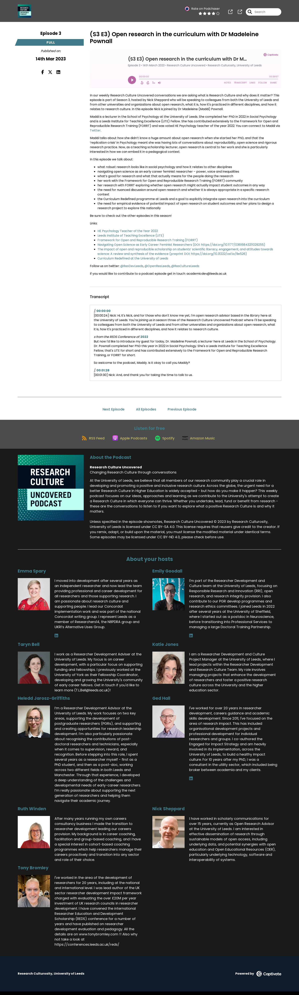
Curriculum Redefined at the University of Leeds (132, 258)
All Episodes (146, 409)
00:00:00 (103, 311)
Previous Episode (182, 409)
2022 (144, 337)
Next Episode (114, 409)
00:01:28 (102, 370)
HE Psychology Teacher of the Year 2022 (127, 231)
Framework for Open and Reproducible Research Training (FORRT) (147, 240)
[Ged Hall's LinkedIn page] (191, 782)
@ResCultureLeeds (185, 266)
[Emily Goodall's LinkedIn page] (191, 639)
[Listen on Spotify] (165, 441)
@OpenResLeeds (157, 266)
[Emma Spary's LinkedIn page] (56, 639)
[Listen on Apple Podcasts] (128, 441)
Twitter (95, 130)
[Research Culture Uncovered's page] (230, 13)
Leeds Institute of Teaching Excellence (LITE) (130, 235)
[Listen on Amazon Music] (201, 441)
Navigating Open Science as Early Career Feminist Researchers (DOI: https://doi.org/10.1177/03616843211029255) (181, 244)
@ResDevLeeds (131, 266)
